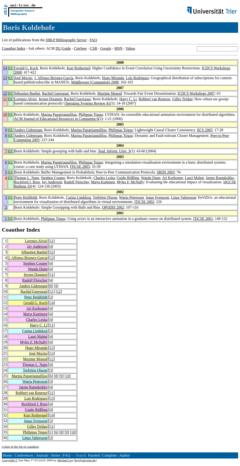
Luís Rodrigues (137, 78)
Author (124, 455)
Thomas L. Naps (26, 178)
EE (10, 68)
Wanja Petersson (131, 197)
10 (5, 114)
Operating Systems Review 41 (87, 103)
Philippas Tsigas (91, 114)
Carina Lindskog (78, 197)
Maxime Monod (110, 93)
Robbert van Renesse (154, 99)
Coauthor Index (13, 48)
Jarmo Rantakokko (220, 178)
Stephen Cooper (53, 178)
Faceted (94, 455)
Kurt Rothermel (78, 68)
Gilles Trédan (182, 99)
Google (105, 48)
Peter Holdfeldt (25, 197)
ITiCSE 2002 (144, 202)
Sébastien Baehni (27, 93)
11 (5, 99)
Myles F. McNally (130, 182)
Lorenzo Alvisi (25, 99)
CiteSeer (80, 48)
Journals (42, 455)
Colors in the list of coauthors (20, 446)
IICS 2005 (204, 130)
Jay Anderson (52, 182)
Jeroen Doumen (50, 99)
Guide (66, 48)
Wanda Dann (150, 178)
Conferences (24, 455)
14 (5, 68)
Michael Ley (65, 460)
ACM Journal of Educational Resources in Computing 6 (56, 119)
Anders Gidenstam (28, 130)
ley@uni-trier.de (85, 460)
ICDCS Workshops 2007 (196, 93)
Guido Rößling (128, 178)
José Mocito (23, 78)
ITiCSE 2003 (80, 167)
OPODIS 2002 (113, 207)
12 (5, 93)
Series (55, 455)
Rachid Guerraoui (55, 93)
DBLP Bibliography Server (66, 40)
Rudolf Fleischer (76, 182)
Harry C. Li (128, 99)
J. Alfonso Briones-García (53, 78)
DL (58, 48)
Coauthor (13, 230)
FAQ (93, 40)
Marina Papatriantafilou (59, 114)
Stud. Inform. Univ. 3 (114, 151)
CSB (93, 48)
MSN (118, 48)
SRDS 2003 (166, 172)
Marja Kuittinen (103, 182)
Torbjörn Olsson (105, 197)
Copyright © (10, 460)
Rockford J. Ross (27, 182)
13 (5, 78)
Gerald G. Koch (26, 68)
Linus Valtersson (183, 197)
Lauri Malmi (194, 178)
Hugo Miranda (113, 78)
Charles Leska (104, 178)
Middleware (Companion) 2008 (95, 82)
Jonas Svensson (157, 197)
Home (7, 455)
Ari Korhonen (172, 178)
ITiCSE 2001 (203, 219)
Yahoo (130, 48)
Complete (109, 455)
